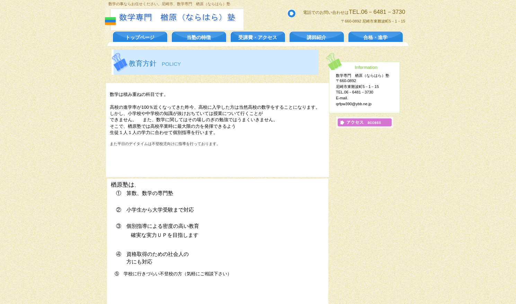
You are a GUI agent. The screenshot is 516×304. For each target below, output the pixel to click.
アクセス (365, 122)
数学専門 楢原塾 (180, 17)
